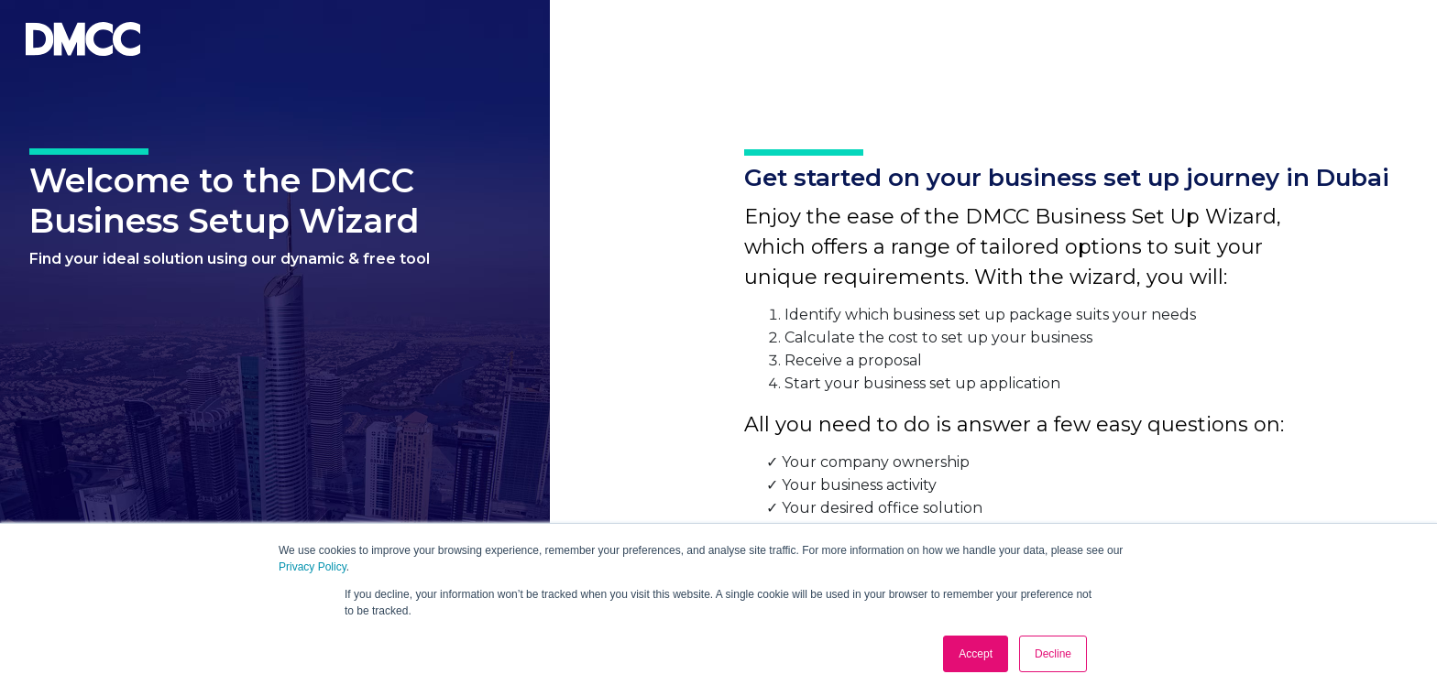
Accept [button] (976, 653)
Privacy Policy (312, 566)
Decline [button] (1053, 653)
